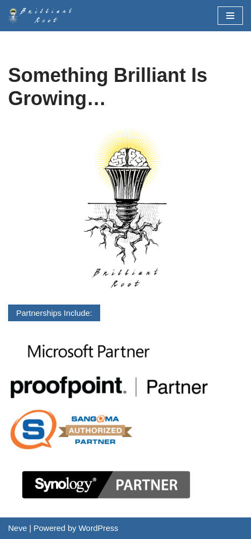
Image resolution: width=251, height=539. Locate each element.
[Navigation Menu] (230, 15)
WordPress (98, 528)
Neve (17, 528)
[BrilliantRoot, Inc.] (43, 16)
